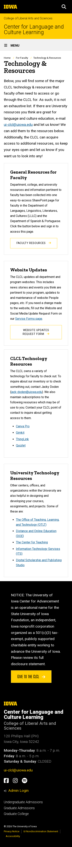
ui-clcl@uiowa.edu (18, 124)
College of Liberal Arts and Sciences (28, 18)
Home (7, 57)
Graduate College (16, 814)
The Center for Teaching (32, 542)
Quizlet (21, 445)
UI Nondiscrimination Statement (40, 831)
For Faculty (22, 57)
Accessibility (13, 836)
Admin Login (18, 790)
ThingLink (22, 439)
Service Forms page (28, 319)
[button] (64, 6)
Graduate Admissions (19, 808)
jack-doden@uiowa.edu (26, 392)
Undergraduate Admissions (23, 802)
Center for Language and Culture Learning (34, 29)
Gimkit (20, 433)
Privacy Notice (11, 831)
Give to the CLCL (31, 676)
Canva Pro (23, 426)
